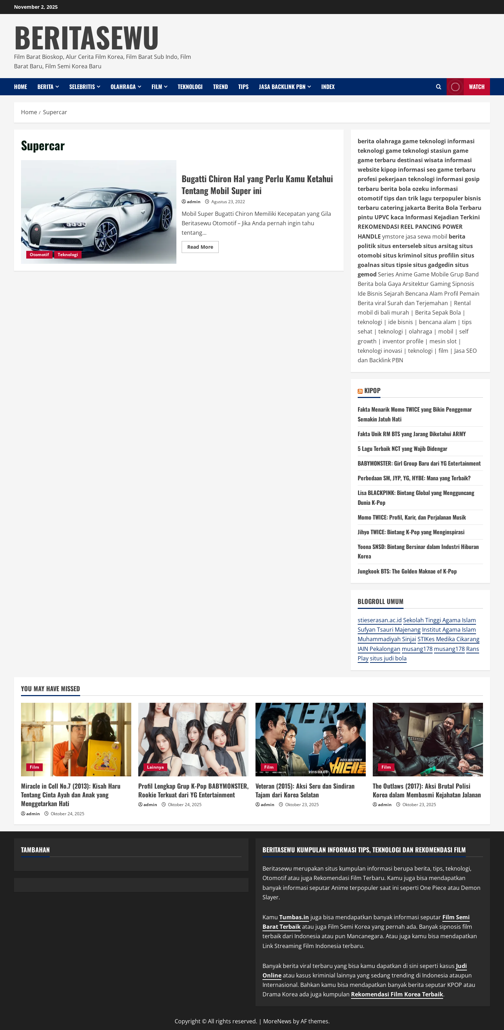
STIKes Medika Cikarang (448, 639)
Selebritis (82, 86)
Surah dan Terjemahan (417, 303)
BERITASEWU (86, 36)
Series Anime (395, 274)
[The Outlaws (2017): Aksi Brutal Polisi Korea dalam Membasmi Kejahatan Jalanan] (428, 739)
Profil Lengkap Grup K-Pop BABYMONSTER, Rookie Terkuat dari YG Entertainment (193, 790)
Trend (220, 86)
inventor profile (403, 341)
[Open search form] (438, 87)
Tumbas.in (294, 917)
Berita (45, 86)
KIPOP (372, 390)
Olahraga (123, 86)
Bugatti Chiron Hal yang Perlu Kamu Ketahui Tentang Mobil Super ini (98, 212)
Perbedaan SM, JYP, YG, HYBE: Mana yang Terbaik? (414, 478)
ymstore (393, 236)
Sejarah (394, 293)
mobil (445, 331)
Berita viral (372, 303)
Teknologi (190, 86)
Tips (243, 86)
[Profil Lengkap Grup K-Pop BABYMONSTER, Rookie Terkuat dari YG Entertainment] (193, 739)
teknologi (370, 322)
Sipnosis (463, 284)
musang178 (417, 649)
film (443, 351)
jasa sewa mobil (426, 236)
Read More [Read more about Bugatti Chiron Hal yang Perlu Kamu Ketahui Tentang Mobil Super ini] (203, 248)
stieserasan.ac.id (380, 620)
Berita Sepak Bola (438, 312)
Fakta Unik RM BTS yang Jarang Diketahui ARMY (412, 434)
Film (157, 86)
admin (194, 202)
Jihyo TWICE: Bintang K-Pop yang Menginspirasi (411, 532)
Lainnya (155, 767)
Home (20, 86)
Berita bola (372, 284)
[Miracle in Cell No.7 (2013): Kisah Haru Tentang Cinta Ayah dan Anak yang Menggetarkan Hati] (76, 739)
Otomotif (39, 255)
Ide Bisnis (370, 293)
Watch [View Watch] (466, 86)
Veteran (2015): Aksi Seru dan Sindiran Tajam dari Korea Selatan (305, 790)
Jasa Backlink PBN (282, 86)
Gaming (440, 284)
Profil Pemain (461, 293)
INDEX (328, 86)
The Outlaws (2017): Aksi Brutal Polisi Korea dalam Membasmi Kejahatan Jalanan (427, 790)
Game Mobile (431, 274)
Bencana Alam (424, 293)
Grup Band (464, 274)
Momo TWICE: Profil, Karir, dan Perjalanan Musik (412, 517)
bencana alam (437, 322)
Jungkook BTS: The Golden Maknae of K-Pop (407, 571)
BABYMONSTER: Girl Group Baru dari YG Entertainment (419, 463)
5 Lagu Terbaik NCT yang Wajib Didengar (402, 448)
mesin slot (443, 341)
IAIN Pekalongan (379, 649)
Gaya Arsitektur (408, 284)
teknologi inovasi (380, 351)
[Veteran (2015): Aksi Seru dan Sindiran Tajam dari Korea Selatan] (310, 739)
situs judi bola (388, 658)
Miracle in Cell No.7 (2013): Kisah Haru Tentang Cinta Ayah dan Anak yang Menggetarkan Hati (70, 794)
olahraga (420, 331)
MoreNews (277, 1021)
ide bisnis (400, 322)
